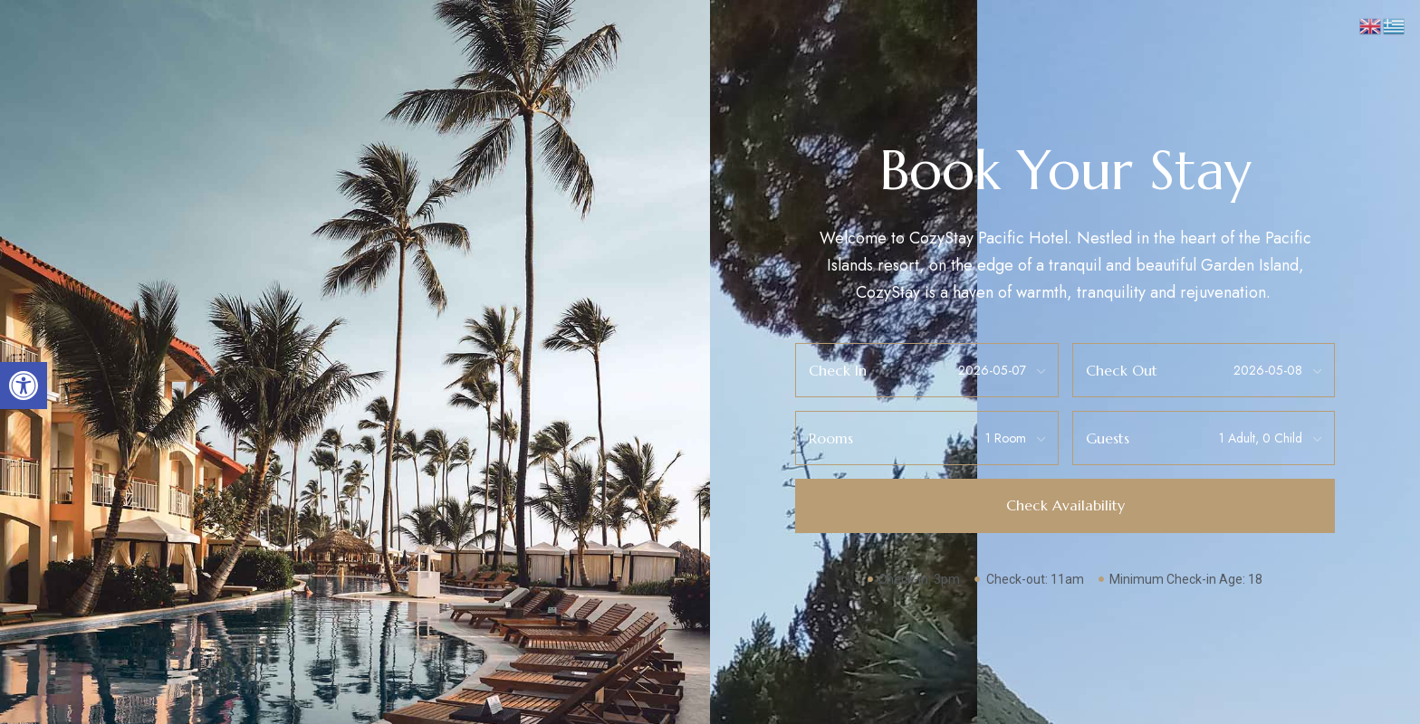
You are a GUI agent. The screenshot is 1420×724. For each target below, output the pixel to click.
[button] (23, 385)
